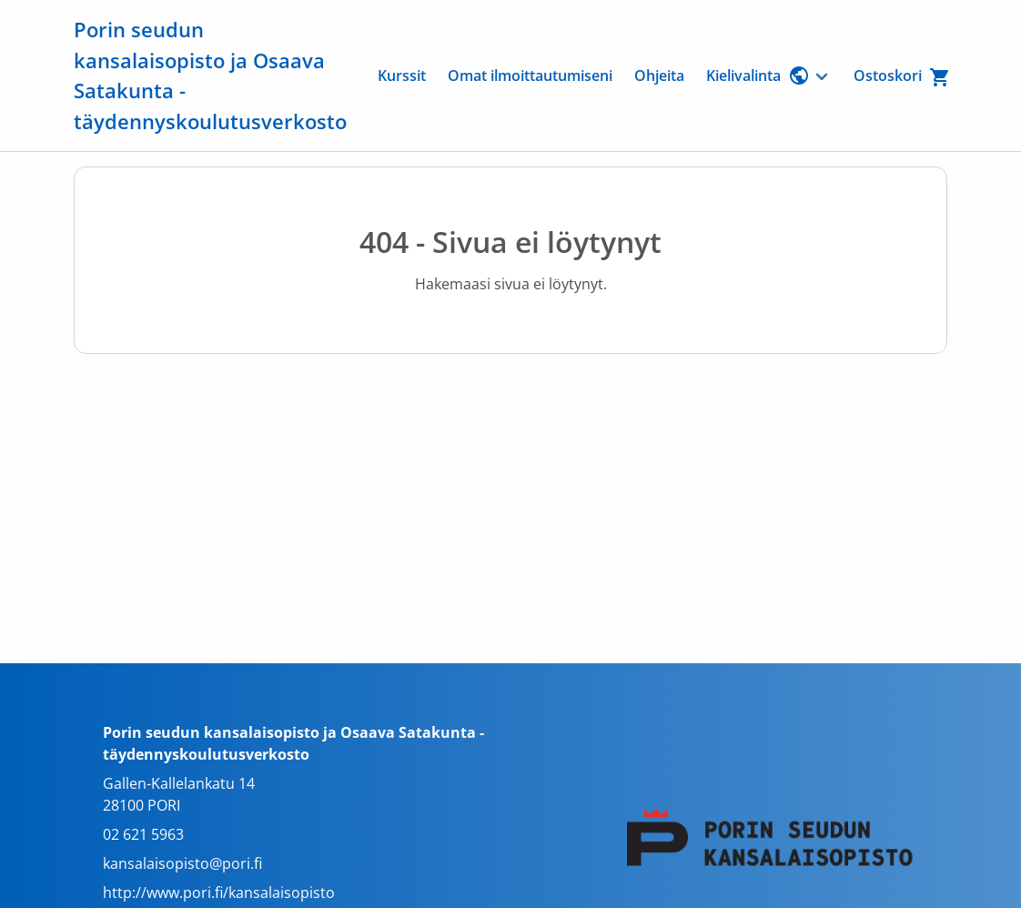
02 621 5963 (143, 834)
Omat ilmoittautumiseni (530, 76)
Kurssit (402, 76)
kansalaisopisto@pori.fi (182, 863)
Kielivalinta (758, 75)
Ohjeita (659, 76)
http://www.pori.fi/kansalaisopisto (219, 893)
